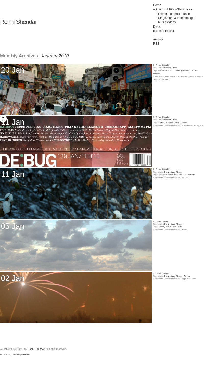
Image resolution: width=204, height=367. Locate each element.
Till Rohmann (190, 175)
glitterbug (185, 70)
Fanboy (161, 227)
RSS (156, 43)
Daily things (169, 172)
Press (174, 68)
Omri (168, 227)
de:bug (161, 122)
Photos (167, 68)
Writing (187, 276)
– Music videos (166, 22)
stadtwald (178, 175)
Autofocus (26, 354)
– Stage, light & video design (175, 18)
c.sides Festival (163, 31)
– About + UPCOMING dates (172, 9)
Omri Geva (177, 227)
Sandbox (16, 354)
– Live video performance (173, 14)
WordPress (5, 354)
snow (170, 175)
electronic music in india (169, 70)
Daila (156, 26)
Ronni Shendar (18, 21)
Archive (158, 39)
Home (157, 5)
